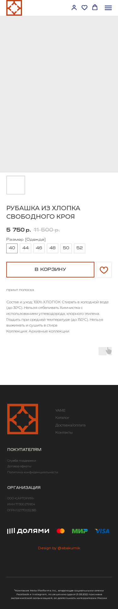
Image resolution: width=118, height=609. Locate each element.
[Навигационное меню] (108, 8)
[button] (74, 7)
